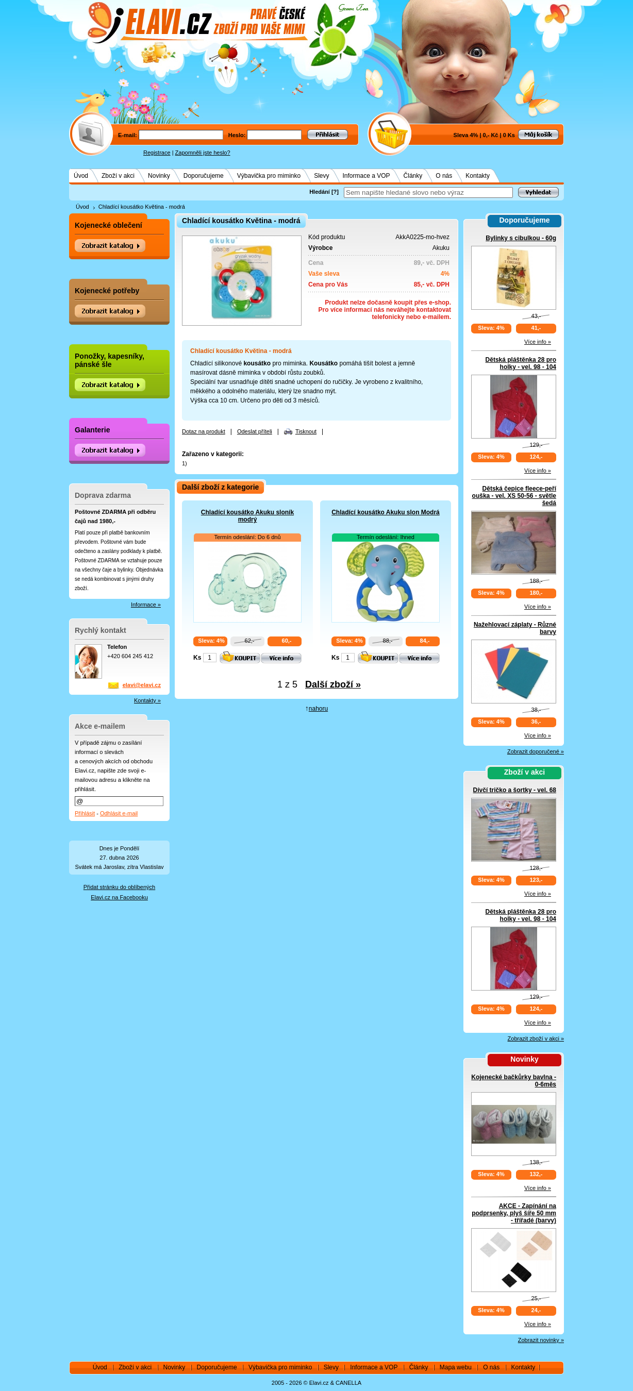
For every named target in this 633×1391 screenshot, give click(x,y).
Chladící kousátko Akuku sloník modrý (247, 516)
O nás (444, 175)
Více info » (537, 342)
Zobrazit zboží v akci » (536, 1038)
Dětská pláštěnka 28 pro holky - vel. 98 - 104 (521, 363)
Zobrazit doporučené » (535, 751)
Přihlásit (85, 813)
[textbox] (428, 192)
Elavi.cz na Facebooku (119, 897)
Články (413, 175)
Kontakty (477, 175)
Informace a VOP (366, 175)
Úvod (81, 175)
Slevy (321, 175)
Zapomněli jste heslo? (202, 152)
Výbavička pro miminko (269, 175)
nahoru (318, 708)
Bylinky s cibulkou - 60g (521, 238)
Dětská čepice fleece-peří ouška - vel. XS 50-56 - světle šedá (514, 496)
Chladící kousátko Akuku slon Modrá (385, 512)
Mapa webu (456, 1367)
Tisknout (305, 431)
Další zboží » (333, 684)
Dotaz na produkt (203, 431)
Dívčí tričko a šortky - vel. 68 (514, 790)
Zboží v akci (118, 175)
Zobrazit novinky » (541, 1340)
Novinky (159, 175)
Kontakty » (147, 700)
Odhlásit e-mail (119, 813)
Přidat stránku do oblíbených (119, 887)
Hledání (319, 192)
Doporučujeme (204, 175)
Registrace (157, 152)
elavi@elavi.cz (142, 685)
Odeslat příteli (254, 431)
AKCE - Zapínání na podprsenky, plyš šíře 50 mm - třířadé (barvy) (514, 1213)
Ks (197, 657)
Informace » (146, 604)
